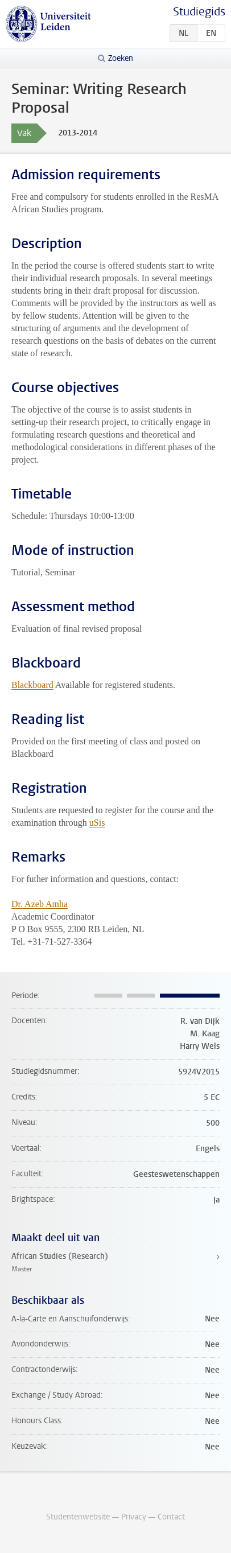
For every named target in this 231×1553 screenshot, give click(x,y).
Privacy (133, 1516)
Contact (171, 1516)
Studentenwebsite (78, 1516)
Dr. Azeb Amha (39, 904)
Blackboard (32, 685)
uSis (97, 822)
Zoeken (120, 58)
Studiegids (199, 11)
